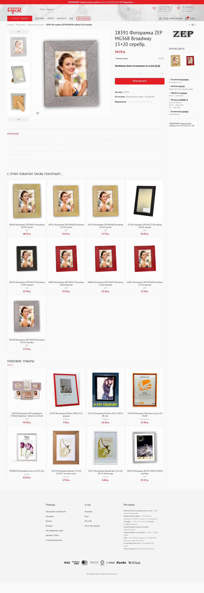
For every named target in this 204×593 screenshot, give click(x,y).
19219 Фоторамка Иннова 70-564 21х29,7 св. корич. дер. (66, 472)
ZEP (27, 230)
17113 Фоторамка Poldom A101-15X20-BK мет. (105, 414)
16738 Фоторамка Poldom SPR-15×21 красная (66, 414)
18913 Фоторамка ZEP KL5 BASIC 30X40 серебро (144, 472)
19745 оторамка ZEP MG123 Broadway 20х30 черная (145, 225)
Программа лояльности (56, 511)
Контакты (62, 18)
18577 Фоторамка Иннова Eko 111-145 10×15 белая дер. (105, 472)
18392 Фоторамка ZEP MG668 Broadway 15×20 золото (66, 225)
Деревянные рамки (36, 24)
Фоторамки (21, 24)
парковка (184, 111)
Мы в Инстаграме (92, 526)
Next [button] (19, 120)
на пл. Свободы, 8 (181, 100)
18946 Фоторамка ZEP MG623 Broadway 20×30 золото (27, 225)
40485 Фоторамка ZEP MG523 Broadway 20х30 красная (66, 283)
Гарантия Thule (52, 535)
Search (128, 9)
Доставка (39, 18)
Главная (10, 24)
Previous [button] (19, 32)
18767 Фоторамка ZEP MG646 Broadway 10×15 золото (105, 225)
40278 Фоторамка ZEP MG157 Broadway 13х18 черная (27, 283)
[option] (18, 47)
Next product (195, 25)
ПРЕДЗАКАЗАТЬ (140, 81)
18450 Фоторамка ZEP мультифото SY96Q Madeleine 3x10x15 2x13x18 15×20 (27, 416)
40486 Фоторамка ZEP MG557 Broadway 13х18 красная (105, 283)
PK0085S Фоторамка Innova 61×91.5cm (27, 471)
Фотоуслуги (83, 18)
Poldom (66, 419)
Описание (13, 133)
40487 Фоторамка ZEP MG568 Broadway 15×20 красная (144, 283)
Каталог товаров (20, 18)
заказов (184, 93)
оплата (181, 86)
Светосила (144, 419)
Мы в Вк (88, 521)
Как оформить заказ (54, 530)
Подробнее (128, 2)
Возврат (49, 526)
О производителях (54, 540)
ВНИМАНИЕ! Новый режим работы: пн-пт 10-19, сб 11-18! (182, 125)
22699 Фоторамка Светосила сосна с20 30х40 (145, 414)
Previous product (190, 25)
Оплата (50, 18)
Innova (27, 474)
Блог (71, 18)
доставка (185, 79)
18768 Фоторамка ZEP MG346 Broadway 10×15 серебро (27, 341)
